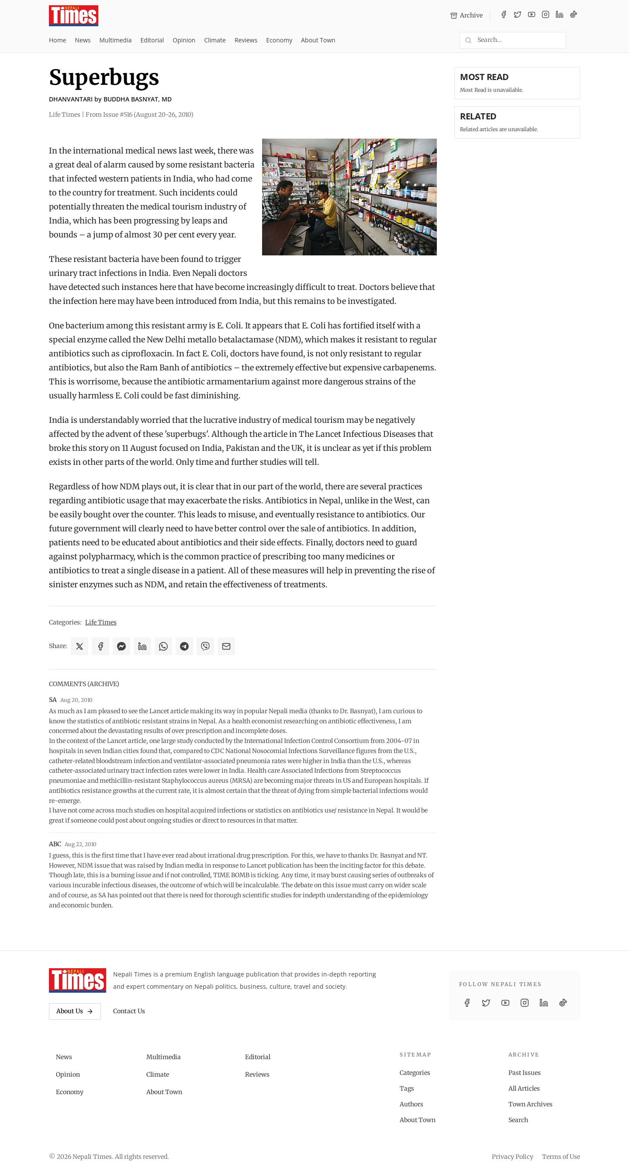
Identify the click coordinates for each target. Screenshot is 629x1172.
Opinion (184, 40)
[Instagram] (545, 16)
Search (518, 1120)
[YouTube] (531, 16)
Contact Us (129, 1011)
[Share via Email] (226, 646)
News (83, 40)
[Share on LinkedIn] (142, 646)
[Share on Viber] (205, 646)
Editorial (152, 40)
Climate (214, 40)
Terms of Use (561, 1157)
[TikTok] (573, 16)
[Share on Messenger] (121, 646)
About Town (318, 40)
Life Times (101, 622)
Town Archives (530, 1104)
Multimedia (116, 40)
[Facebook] (503, 16)
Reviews (246, 40)
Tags (407, 1088)
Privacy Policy (512, 1157)
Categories (415, 1073)
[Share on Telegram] (184, 646)
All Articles (524, 1088)
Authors (411, 1104)
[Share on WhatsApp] (163, 646)
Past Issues (524, 1073)
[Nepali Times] (77, 980)
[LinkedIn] (559, 16)
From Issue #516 (140, 115)
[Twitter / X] (517, 16)
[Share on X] (79, 646)
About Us (74, 1011)
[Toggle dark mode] (576, 40)
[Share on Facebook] (100, 646)
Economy (279, 40)
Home (57, 40)
